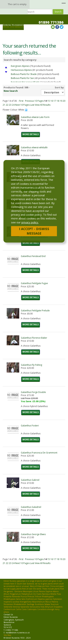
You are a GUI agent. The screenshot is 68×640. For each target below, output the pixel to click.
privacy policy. (30, 222)
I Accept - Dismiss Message (34, 231)
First (21, 100)
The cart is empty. (17, 4)
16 (51, 100)
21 (4, 104)
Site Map (7, 635)
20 (64, 100)
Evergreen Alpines (20, 66)
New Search (11, 90)
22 (7, 104)
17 (54, 100)
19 (61, 100)
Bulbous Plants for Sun (22, 78)
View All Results (42, 104)
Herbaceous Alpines (21, 70)
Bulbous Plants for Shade (24, 74)
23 (10, 104)
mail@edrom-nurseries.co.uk (18, 632)
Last (32, 104)
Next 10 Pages (22, 104)
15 (48, 100)
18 (58, 100)
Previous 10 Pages (34, 100)
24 (13, 104)
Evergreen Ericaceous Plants (25, 82)
